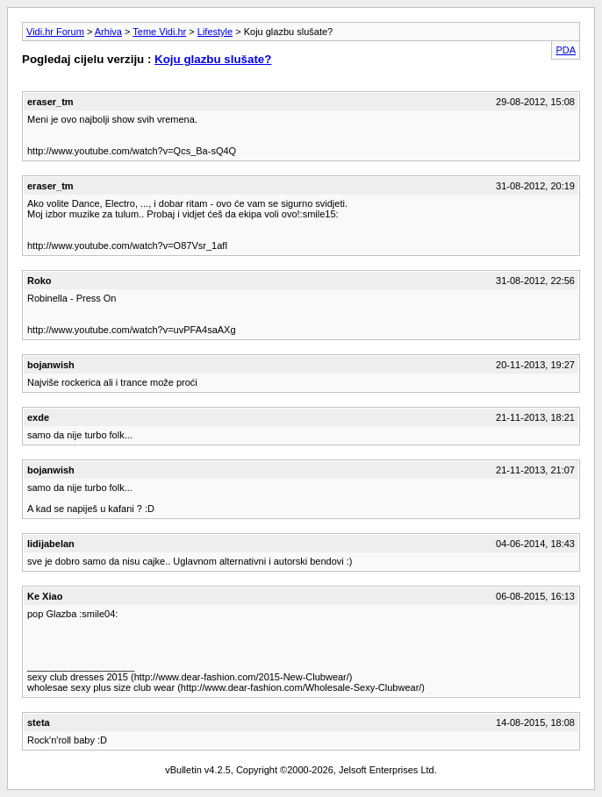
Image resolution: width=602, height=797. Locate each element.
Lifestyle (215, 31)
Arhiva (108, 31)
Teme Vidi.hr (159, 31)
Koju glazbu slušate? (212, 59)
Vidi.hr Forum (55, 31)
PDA (565, 50)
